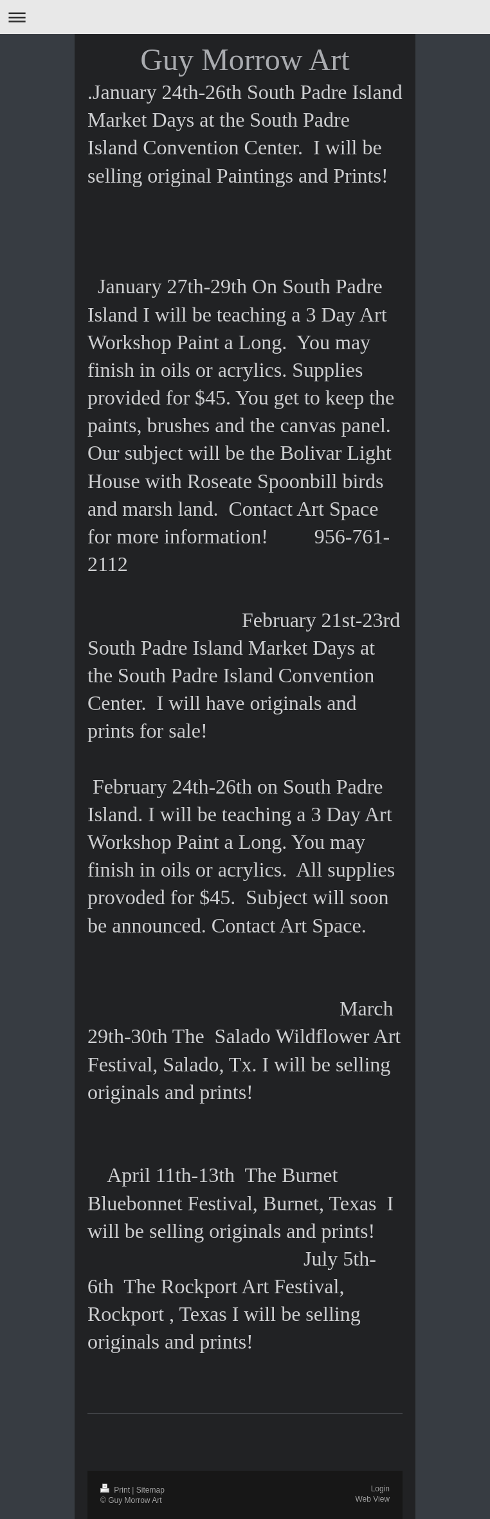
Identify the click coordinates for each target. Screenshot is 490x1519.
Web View (372, 1499)
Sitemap (150, 1490)
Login (380, 1488)
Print (116, 1490)
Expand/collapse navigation (245, 17)
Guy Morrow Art (244, 59)
